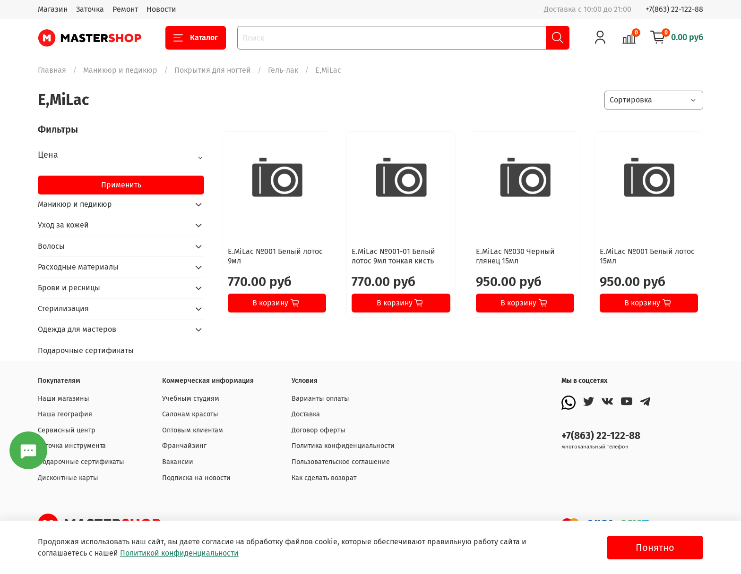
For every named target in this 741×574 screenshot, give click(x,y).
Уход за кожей (63, 224)
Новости (161, 9)
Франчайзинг (184, 446)
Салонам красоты (190, 414)
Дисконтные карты (68, 478)
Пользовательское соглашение (341, 462)
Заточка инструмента (72, 446)
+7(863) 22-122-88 (674, 9)
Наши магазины (63, 399)
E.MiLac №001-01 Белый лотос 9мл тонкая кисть (393, 256)
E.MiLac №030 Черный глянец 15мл (515, 256)
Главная (52, 70)
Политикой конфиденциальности (179, 553)
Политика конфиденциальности (343, 446)
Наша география (65, 414)
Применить (121, 184)
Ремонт (125, 9)
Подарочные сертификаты (86, 350)
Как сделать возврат (324, 478)
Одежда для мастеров (77, 329)
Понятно (655, 547)
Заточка (90, 9)
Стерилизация (63, 308)
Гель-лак (283, 70)
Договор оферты (318, 430)
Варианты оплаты (320, 399)
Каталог (195, 37)
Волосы (51, 246)
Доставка (306, 414)
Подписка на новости (196, 478)
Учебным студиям (190, 399)
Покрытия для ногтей (212, 70)
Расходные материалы (78, 266)
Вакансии (177, 462)
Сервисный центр (66, 430)
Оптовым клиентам (192, 430)
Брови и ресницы (69, 287)
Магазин (53, 9)
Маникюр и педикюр (120, 70)
